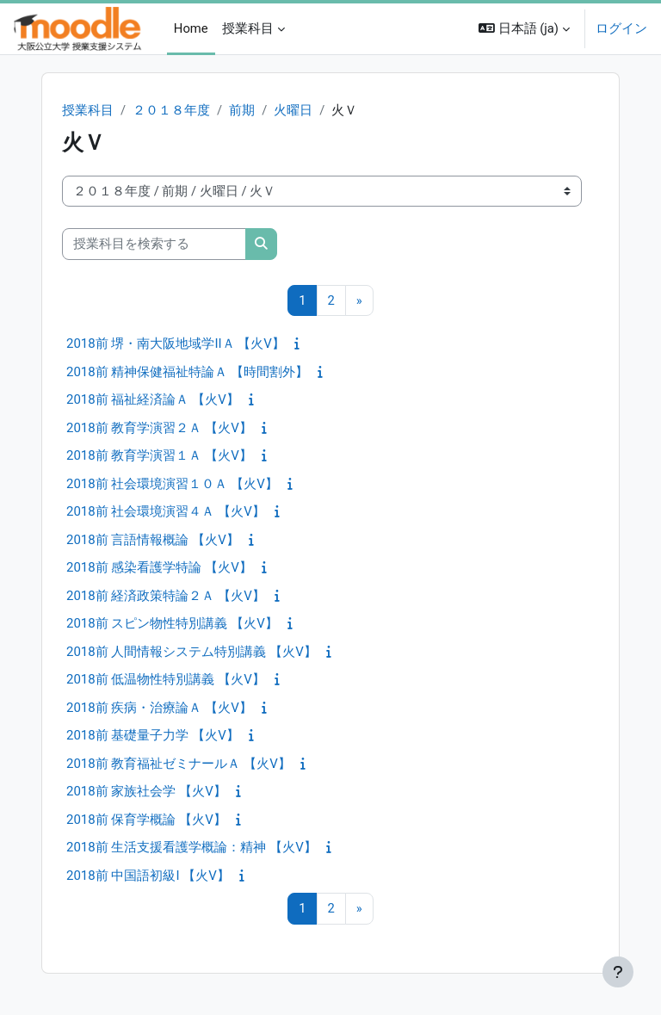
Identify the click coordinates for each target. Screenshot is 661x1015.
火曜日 (293, 110)
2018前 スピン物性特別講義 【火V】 (172, 623)
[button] (524, 28)
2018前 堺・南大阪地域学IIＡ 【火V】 (175, 343)
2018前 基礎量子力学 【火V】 (152, 735)
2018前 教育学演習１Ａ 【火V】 (159, 455)
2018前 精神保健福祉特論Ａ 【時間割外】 (187, 372)
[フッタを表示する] (617, 971)
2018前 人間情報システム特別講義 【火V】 (191, 651)
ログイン (621, 28)
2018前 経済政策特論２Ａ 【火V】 (165, 595)
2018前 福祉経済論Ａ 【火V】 (152, 399)
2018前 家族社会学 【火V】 (146, 791)
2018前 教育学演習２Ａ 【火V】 (159, 428)
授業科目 (88, 110)
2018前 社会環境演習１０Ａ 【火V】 (172, 484)
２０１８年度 (171, 110)
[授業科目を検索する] (154, 243)
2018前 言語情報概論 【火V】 (152, 540)
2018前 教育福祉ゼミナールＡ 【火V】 (178, 763)
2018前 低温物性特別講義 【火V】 (165, 679)
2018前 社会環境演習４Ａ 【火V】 (165, 511)
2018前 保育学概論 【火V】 (146, 819)
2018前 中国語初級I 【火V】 (148, 875)
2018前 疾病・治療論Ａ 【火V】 (159, 707)
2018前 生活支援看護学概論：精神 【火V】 (191, 847)
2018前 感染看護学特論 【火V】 (159, 567)
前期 (242, 110)
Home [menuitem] (191, 28)
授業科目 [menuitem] (248, 28)
